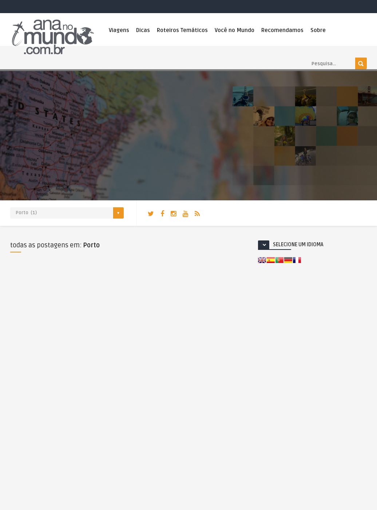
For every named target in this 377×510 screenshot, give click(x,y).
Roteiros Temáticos (182, 30)
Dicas (143, 30)
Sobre (318, 30)
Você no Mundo (234, 30)
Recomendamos (282, 30)
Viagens (119, 30)
